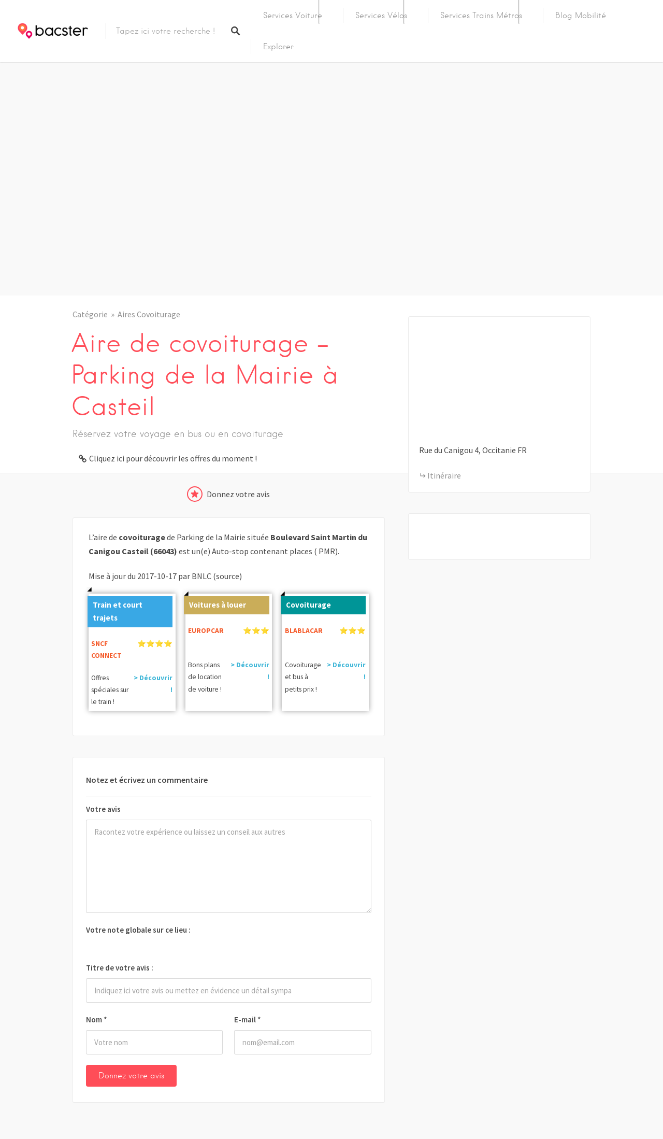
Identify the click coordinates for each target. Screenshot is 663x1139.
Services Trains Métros (481, 15)
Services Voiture (292, 15)
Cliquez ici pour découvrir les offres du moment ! (173, 458)
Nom (96, 1019)
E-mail (247, 1019)
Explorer (278, 46)
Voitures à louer (215, 603)
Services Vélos (381, 15)
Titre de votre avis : (119, 968)
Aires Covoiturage (149, 314)
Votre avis (103, 809)
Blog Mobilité (580, 15)
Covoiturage (306, 603)
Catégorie (90, 314)
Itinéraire (444, 475)
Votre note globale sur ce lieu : (138, 930)
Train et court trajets (115, 609)
